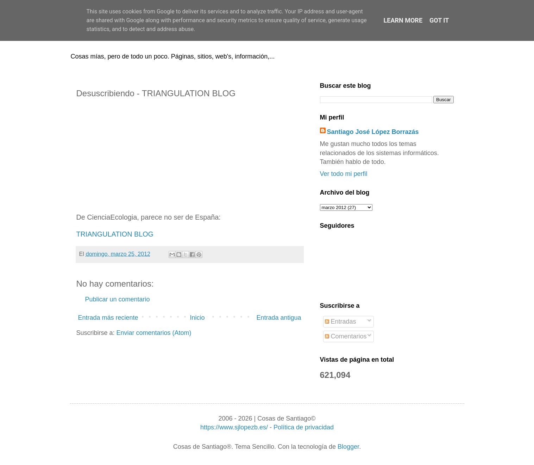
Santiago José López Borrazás (373, 131)
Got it (439, 20)
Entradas (340, 321)
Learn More (403, 20)
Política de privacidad (304, 427)
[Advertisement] (189, 156)
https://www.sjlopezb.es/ (234, 427)
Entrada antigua (278, 317)
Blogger (348, 446)
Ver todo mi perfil (343, 173)
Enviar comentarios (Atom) (154, 332)
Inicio (197, 317)
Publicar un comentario (117, 299)
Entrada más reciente (108, 317)
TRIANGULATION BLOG (114, 234)
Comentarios (346, 336)
